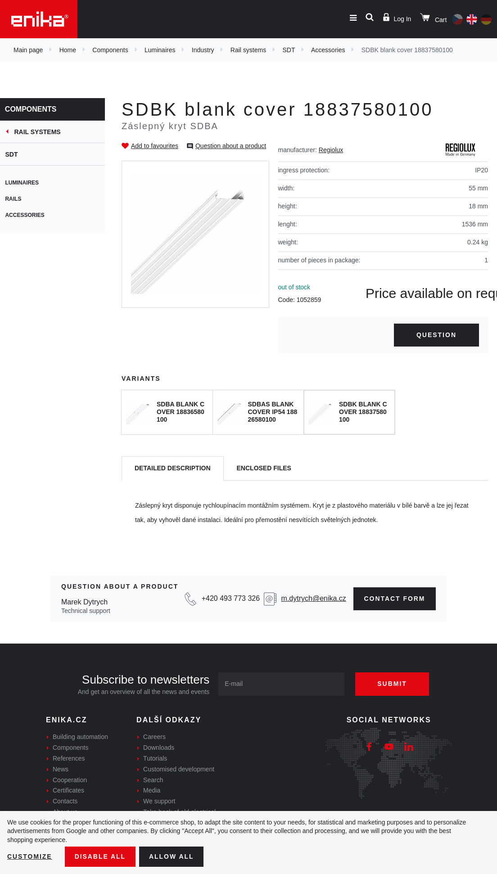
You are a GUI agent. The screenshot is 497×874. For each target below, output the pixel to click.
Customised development (178, 769)
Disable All (100, 856)
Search (153, 780)
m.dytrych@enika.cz (313, 598)
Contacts (65, 801)
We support (159, 801)
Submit (392, 683)
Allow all (171, 856)
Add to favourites (154, 145)
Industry (203, 50)
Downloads (158, 747)
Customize (29, 856)
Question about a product (230, 145)
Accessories (328, 50)
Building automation (80, 736)
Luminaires (160, 50)
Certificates (68, 790)
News (60, 769)
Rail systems (248, 50)
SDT (288, 50)
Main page (28, 50)
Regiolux (331, 149)
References (69, 758)
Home (67, 50)
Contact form (394, 598)
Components (110, 50)
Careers (154, 736)
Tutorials (155, 758)
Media (151, 790)
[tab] (173, 468)
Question (436, 334)
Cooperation (70, 780)
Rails (17, 199)
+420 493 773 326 (230, 598)
